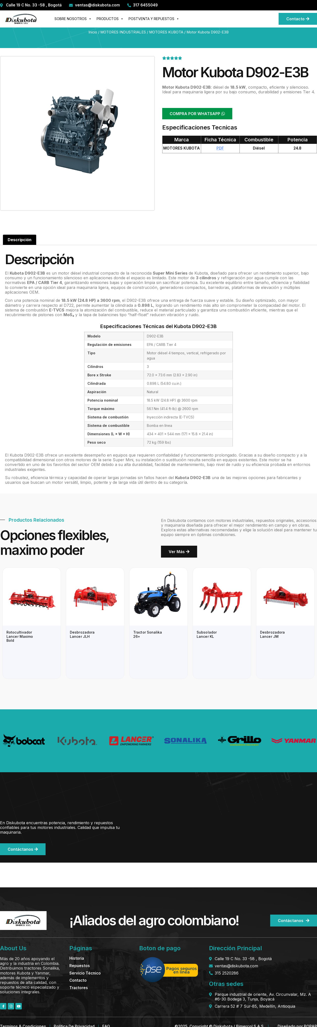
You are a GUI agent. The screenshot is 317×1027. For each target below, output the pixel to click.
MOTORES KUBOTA (166, 32)
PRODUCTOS (110, 19)
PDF (220, 148)
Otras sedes (226, 983)
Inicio (92, 32)
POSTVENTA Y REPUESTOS (154, 19)
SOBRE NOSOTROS (73, 19)
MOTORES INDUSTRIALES (123, 32)
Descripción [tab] (19, 239)
